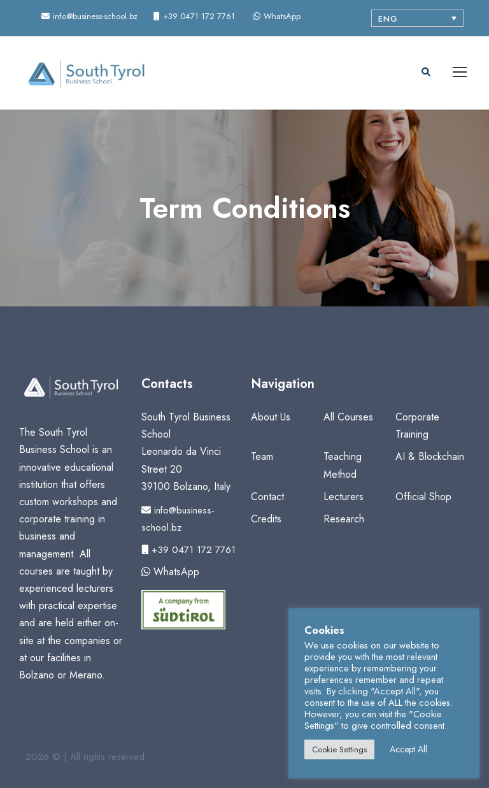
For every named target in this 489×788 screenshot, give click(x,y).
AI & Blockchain (429, 456)
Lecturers (343, 496)
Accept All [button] (408, 749)
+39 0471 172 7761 (188, 550)
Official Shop (423, 496)
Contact (267, 496)
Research (343, 519)
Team (262, 456)
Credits (266, 519)
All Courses (348, 417)
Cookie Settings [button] (339, 749)
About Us (270, 417)
